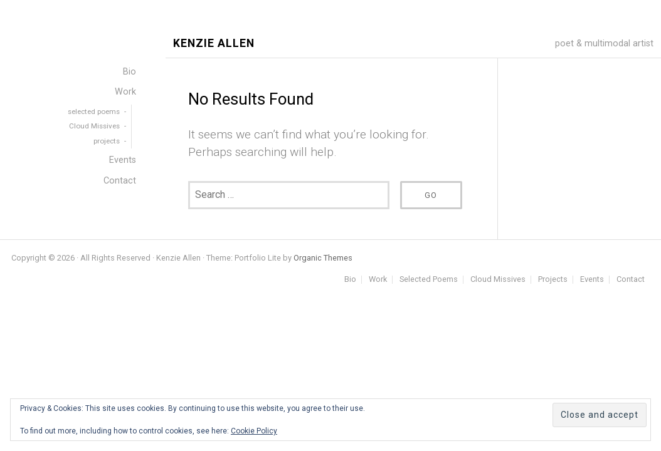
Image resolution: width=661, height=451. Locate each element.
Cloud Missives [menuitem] (94, 126)
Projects (553, 280)
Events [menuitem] (122, 160)
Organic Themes (322, 257)
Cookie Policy (254, 431)
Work (378, 280)
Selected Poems (428, 280)
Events (592, 280)
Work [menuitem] (125, 91)
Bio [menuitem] (129, 71)
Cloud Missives (498, 280)
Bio (350, 280)
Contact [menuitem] (119, 180)
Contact (630, 280)
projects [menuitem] (106, 141)
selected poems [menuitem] (94, 111)
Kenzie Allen (214, 43)
